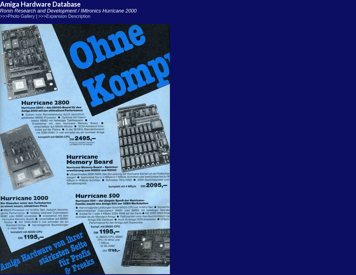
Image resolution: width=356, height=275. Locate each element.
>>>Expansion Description (64, 16)
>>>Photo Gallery (17, 16)
